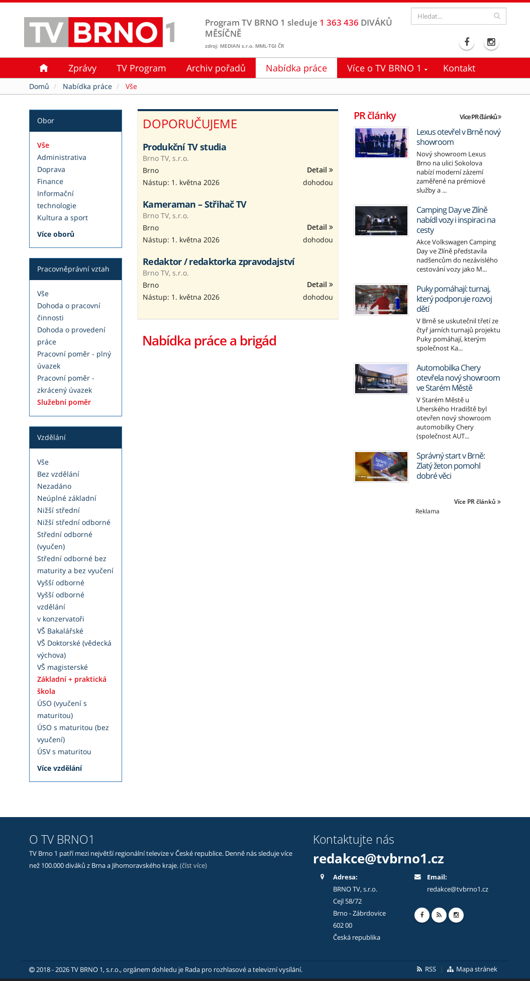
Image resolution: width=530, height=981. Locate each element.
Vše (43, 145)
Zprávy (82, 68)
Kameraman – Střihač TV (195, 204)
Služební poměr (64, 402)
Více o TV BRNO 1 (384, 68)
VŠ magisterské (62, 667)
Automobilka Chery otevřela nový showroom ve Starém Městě (458, 377)
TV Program (141, 68)
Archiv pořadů (216, 68)
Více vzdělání (59, 768)
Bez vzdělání (58, 474)
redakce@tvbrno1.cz (378, 858)
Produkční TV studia (185, 147)
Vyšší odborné (60, 582)
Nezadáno (54, 486)
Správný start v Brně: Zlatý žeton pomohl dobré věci (450, 465)
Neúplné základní (66, 498)
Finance (50, 181)
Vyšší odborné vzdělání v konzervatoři (60, 606)
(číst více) (193, 865)
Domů (39, 86)
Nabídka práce (296, 68)
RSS (425, 969)
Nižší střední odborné (74, 522)
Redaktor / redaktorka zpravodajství (219, 261)
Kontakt (459, 68)
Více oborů (55, 234)
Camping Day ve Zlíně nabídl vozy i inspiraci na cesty (455, 219)
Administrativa (61, 157)
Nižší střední (58, 510)
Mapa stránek (471, 969)
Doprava (51, 169)
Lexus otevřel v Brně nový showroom (458, 136)
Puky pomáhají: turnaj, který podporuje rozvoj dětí (454, 298)
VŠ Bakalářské (60, 631)
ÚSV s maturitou (64, 751)
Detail (320, 169)
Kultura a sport (62, 217)
